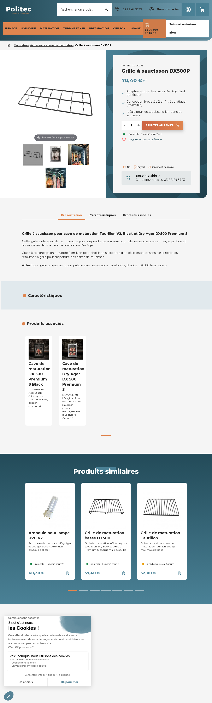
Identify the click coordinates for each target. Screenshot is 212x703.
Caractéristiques (102, 215)
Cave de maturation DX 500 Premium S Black (40, 374)
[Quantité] (131, 125)
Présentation (71, 215)
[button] (128, 9)
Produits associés (137, 215)
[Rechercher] (84, 9)
